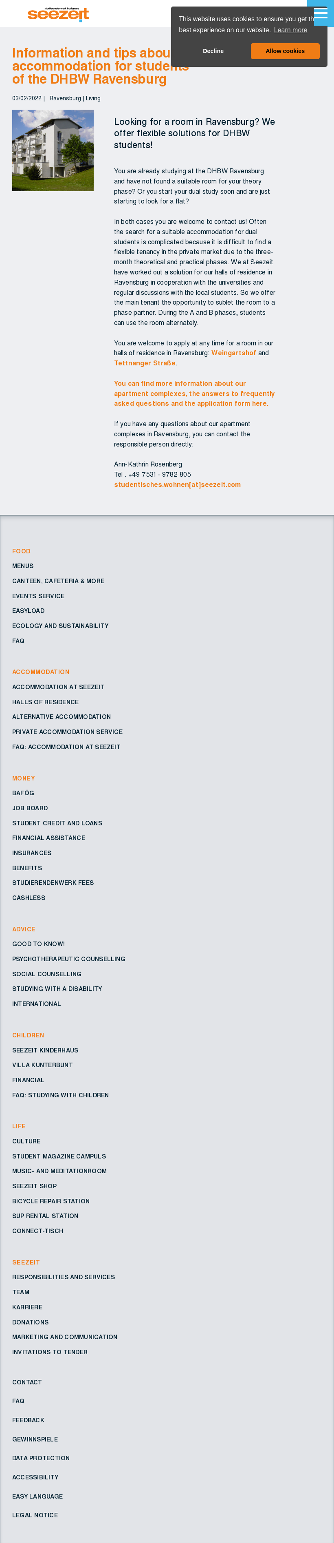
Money (23, 779)
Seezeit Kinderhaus (45, 1051)
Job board (30, 808)
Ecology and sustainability (60, 626)
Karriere (27, 1308)
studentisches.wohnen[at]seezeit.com (177, 485)
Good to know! (38, 944)
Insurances (31, 853)
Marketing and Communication (64, 1337)
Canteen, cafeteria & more (58, 581)
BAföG (23, 793)
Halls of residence (45, 702)
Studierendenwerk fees (53, 883)
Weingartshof (233, 353)
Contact (27, 1383)
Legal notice (35, 1516)
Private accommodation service (67, 732)
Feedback (28, 1421)
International (36, 1004)
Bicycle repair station (51, 1202)
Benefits (27, 868)
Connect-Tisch (37, 1231)
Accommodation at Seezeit (58, 687)
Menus (22, 566)
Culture (26, 1142)
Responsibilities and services (63, 1277)
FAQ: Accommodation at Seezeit (66, 747)
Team (20, 1292)
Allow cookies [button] (285, 51)
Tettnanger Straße (145, 363)
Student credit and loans (57, 824)
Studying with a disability (57, 989)
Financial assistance (48, 838)
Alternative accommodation (61, 717)
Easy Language (37, 1497)
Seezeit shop (34, 1186)
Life (19, 1127)
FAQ (18, 641)
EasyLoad (28, 611)
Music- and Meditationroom (59, 1171)
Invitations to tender (50, 1352)
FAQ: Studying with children (60, 1096)
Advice (24, 930)
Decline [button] (213, 51)
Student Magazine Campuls (59, 1157)
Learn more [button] (291, 30)
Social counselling (46, 974)
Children (28, 1036)
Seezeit (26, 1263)
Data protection (41, 1458)
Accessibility (35, 1478)
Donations (30, 1323)
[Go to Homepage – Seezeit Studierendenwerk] (78, 13)
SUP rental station (45, 1216)
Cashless (28, 898)
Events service (38, 596)
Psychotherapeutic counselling (68, 959)
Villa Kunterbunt (42, 1065)
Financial (28, 1080)
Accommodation (40, 672)
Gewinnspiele (35, 1440)
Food (21, 552)
